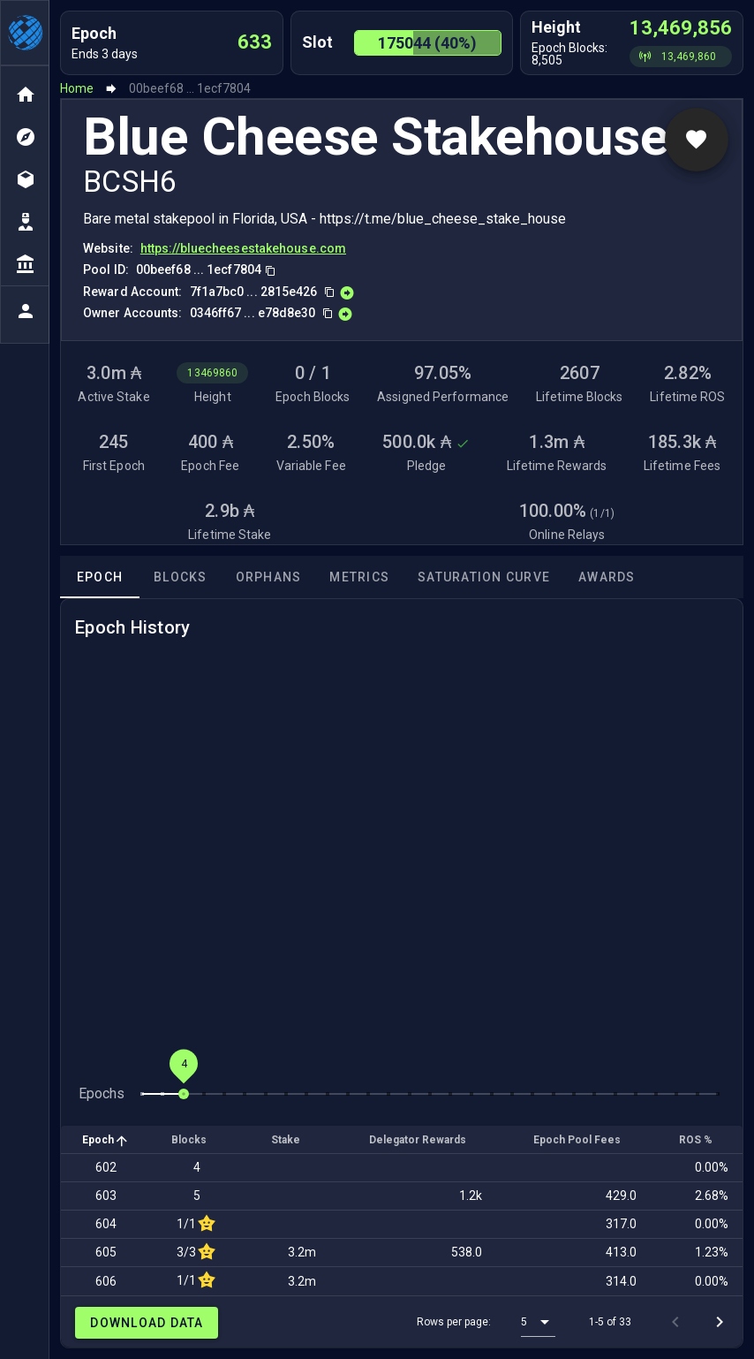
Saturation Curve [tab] (484, 577)
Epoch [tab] (100, 577)
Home (77, 88)
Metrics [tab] (359, 577)
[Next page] (719, 1322)
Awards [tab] (607, 577)
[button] (538, 1322)
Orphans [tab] (269, 577)
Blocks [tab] (180, 577)
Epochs (101, 1093)
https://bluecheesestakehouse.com (243, 248)
